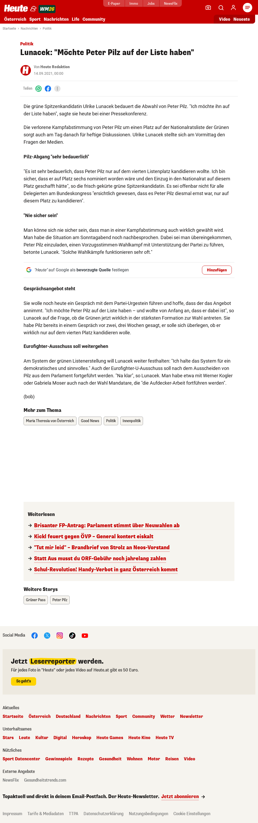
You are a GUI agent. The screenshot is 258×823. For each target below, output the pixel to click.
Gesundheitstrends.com (45, 780)
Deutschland (68, 716)
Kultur (41, 737)
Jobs (149, 3)
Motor (154, 759)
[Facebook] (48, 88)
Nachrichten (56, 19)
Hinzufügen (217, 270)
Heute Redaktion (55, 66)
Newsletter (191, 716)
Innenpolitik (132, 420)
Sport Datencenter (21, 759)
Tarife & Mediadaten (46, 813)
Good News (90, 420)
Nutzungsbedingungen (148, 813)
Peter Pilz (59, 600)
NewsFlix (169, 3)
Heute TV (165, 737)
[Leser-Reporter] (208, 7)
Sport (35, 19)
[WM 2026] (47, 9)
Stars (8, 737)
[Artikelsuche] (221, 7)
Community (94, 19)
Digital (60, 737)
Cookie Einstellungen (191, 813)
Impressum (12, 813)
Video (189, 759)
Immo (132, 3)
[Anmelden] (233, 7)
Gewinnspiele (58, 759)
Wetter (167, 716)
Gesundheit (110, 759)
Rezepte (86, 759)
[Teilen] (57, 88)
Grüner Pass (36, 600)
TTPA (73, 813)
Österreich (15, 19)
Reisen (172, 759)
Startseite (9, 28)
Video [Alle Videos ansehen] (224, 19)
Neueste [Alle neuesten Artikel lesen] (241, 19)
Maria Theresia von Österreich (50, 420)
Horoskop (81, 737)
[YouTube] (85, 635)
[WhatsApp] (38, 88)
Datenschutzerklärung (104, 813)
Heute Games (109, 737)
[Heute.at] (16, 8)
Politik (47, 28)
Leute (24, 737)
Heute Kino (139, 737)
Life (75, 19)
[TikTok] (72, 635)
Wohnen (134, 759)
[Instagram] (60, 635)
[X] (47, 635)
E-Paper (113, 3)
